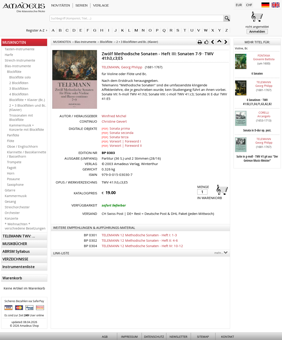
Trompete (14, 162)
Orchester (12, 213)
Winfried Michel (114, 116)
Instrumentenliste (18, 266)
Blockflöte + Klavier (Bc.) (27, 100)
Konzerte (11, 218)
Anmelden (257, 31)
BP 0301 (90, 235)
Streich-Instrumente (20, 60)
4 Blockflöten (18, 94)
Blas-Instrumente (18, 66)
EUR (239, 5)
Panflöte (13, 135)
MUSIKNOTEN (14, 42)
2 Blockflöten (18, 83)
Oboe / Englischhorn (22, 146)
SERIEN (81, 5)
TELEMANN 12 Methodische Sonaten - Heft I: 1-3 (139, 235)
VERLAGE (101, 5)
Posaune (13, 179)
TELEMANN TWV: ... (18, 236)
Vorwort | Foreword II (122, 145)
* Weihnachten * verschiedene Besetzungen (25, 226)
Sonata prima (116, 128)
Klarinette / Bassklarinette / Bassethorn (26, 154)
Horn (10, 173)
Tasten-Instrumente (19, 49)
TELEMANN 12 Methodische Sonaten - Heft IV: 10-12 (142, 246)
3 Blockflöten (18, 88)
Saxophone (15, 184)
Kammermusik (16, 196)
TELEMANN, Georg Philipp (122, 67)
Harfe (9, 55)
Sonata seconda (117, 133)
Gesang (10, 201)
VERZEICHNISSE (15, 259)
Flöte (10, 141)
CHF (249, 5)
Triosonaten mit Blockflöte (21, 117)
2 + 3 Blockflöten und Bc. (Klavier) (27, 107)
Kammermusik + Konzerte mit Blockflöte (26, 127)
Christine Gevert (114, 121)
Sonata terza (115, 137)
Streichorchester (17, 207)
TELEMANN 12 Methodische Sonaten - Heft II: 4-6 (140, 240)
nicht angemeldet (257, 27)
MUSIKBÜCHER (14, 243)
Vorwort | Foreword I (121, 141)
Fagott (11, 167)
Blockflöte (14, 71)
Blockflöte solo (20, 77)
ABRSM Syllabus (16, 251)
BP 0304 (90, 246)
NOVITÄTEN (60, 5)
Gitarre (10, 190)
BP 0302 (90, 240)
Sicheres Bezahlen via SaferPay (24, 301)
